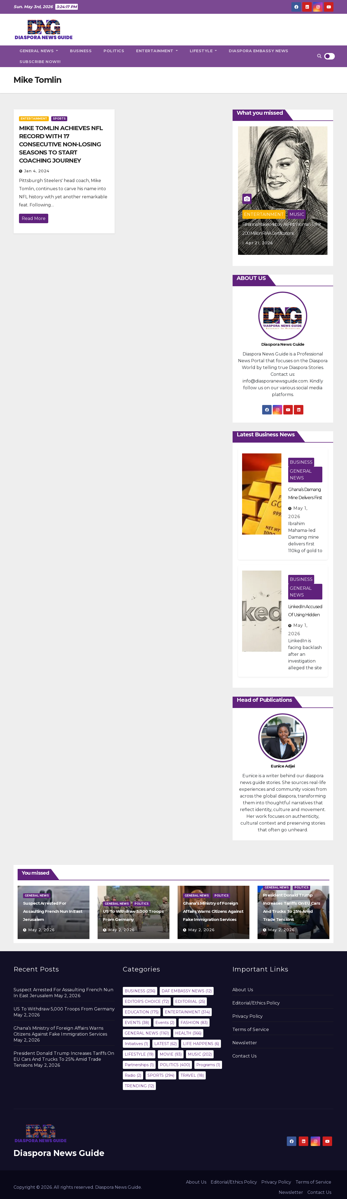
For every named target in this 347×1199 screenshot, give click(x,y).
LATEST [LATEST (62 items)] (165, 1043)
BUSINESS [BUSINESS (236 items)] (140, 991)
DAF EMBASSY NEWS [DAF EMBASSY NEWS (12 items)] (187, 991)
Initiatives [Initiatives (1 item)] (136, 1043)
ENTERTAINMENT (157, 50)
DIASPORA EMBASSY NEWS (258, 50)
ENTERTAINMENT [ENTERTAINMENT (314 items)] (187, 1012)
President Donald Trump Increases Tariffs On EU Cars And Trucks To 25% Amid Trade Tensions (64, 1059)
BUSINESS (81, 50)
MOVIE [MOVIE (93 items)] (171, 1054)
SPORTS (59, 118)
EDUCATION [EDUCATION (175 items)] (142, 1012)
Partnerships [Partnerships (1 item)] (139, 1064)
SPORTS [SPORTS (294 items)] (160, 1075)
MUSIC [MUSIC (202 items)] (200, 1054)
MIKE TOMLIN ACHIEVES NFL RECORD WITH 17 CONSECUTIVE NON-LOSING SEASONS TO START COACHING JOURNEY (61, 144)
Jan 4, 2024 (36, 171)
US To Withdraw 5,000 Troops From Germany (64, 1009)
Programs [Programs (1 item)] (208, 1064)
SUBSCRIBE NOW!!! (40, 61)
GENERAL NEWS (39, 50)
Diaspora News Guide (59, 1153)
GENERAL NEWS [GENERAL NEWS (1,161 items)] (147, 1033)
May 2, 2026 (41, 929)
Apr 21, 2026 (259, 243)
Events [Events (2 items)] (164, 1022)
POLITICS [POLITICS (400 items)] (175, 1064)
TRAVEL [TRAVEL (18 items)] (192, 1075)
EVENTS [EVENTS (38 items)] (137, 1022)
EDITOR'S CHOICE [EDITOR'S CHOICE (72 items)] (147, 1001)
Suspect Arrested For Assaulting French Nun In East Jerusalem (52, 911)
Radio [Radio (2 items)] (133, 1075)
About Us (242, 989)
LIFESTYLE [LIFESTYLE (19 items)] (139, 1054)
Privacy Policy (247, 1016)
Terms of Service (250, 1029)
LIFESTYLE (203, 50)
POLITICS (114, 50)
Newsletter (244, 1042)
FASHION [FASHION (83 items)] (194, 1022)
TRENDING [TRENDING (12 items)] (139, 1085)
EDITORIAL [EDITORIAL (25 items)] (190, 1001)
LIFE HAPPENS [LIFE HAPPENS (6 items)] (201, 1043)
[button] (319, 56)
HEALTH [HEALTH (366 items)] (188, 1033)
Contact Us (244, 1056)
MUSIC (297, 214)
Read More (34, 218)
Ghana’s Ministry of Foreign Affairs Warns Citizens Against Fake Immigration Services (213, 911)
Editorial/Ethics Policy (256, 1003)
